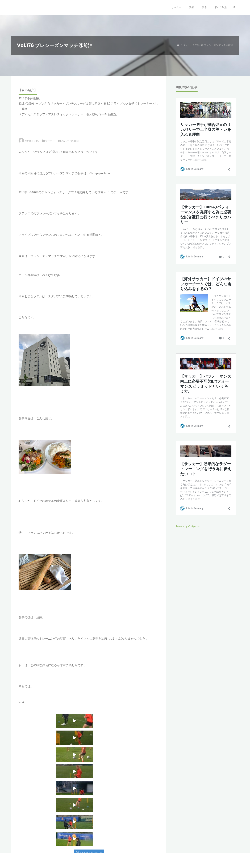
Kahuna (216, 838)
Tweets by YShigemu (189, 526)
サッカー (186, 45)
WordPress (230, 838)
